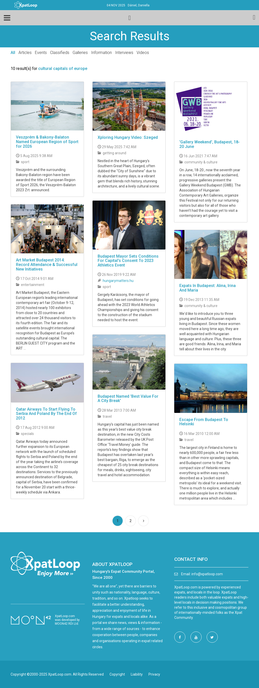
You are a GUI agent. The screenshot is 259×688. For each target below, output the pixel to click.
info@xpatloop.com (207, 574)
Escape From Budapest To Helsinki (203, 422)
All (13, 52)
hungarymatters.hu (118, 281)
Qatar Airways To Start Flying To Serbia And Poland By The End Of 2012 (46, 414)
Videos (143, 52)
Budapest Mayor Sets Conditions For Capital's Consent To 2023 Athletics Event (128, 260)
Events (41, 52)
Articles (25, 52)
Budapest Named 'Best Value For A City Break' (128, 398)
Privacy (154, 674)
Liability (137, 674)
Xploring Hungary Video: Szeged (128, 137)
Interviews (124, 52)
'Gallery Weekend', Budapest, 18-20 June (209, 144)
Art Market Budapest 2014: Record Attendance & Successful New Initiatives (46, 264)
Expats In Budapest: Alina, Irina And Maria (207, 288)
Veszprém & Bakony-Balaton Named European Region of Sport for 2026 (47, 141)
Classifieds (59, 52)
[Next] (143, 521)
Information (101, 52)
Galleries (80, 52)
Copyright (117, 674)
